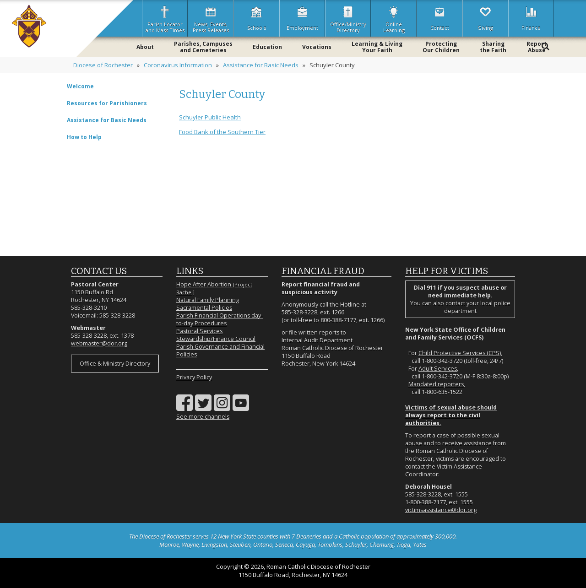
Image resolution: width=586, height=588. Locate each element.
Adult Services (437, 368)
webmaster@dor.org (99, 343)
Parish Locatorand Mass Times (165, 18)
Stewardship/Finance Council (215, 339)
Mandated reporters (436, 384)
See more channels (202, 417)
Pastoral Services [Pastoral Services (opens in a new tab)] (199, 331)
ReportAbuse (536, 47)
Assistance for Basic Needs (260, 65)
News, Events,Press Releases (211, 18)
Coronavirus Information (178, 65)
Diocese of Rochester (103, 65)
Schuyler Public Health (210, 117)
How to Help (84, 137)
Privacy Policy (194, 377)
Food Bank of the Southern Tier (222, 132)
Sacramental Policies (204, 308)
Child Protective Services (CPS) (459, 353)
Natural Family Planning (207, 300)
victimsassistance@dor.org (441, 510)
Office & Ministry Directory (115, 363)
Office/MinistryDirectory (348, 18)
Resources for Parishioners (107, 103)
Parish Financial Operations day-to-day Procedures (219, 319)
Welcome (80, 86)
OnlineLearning (394, 18)
